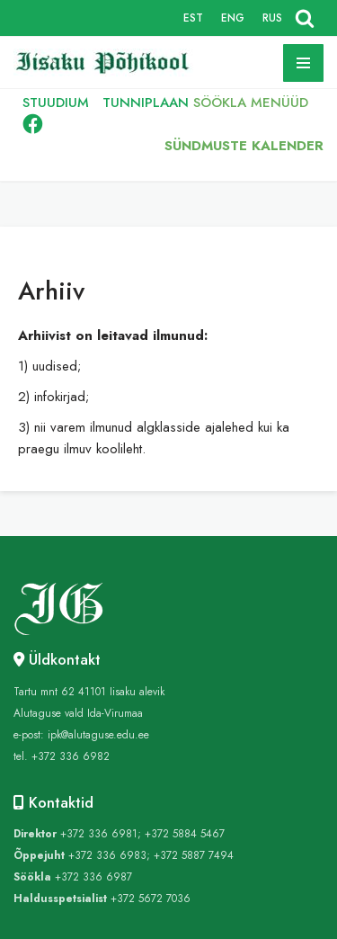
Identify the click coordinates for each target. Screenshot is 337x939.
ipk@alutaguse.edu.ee (98, 735)
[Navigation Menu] (303, 63)
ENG (232, 18)
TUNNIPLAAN (145, 102)
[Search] (305, 18)
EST (193, 18)
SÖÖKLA (219, 102)
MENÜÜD (279, 102)
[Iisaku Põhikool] (107, 62)
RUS (272, 18)
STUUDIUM (55, 102)
